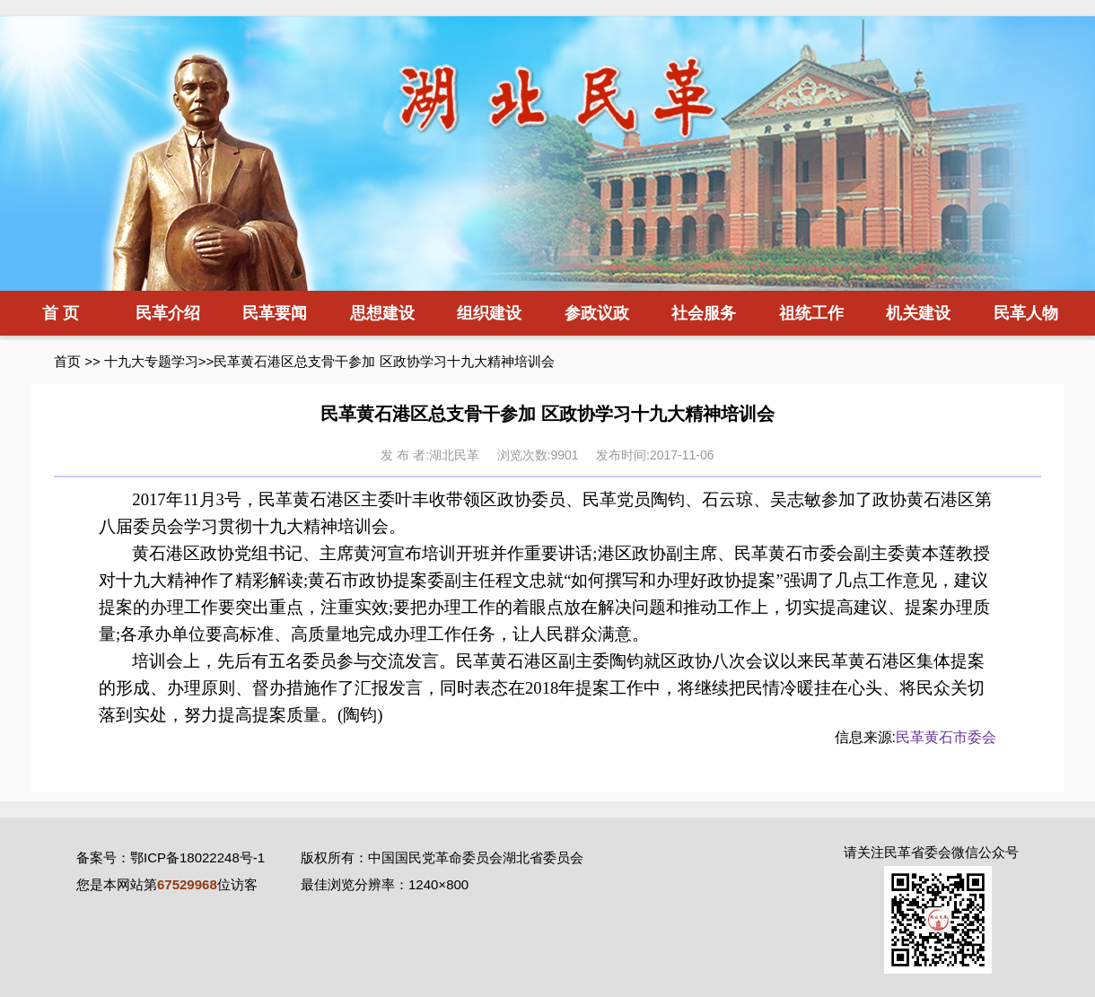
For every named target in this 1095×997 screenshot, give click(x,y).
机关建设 (918, 313)
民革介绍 (168, 313)
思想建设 (382, 313)
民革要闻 (274, 313)
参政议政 (597, 313)
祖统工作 (811, 313)
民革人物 (1026, 313)
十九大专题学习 (151, 361)
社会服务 (703, 313)
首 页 (60, 313)
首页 (67, 361)
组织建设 (489, 313)
